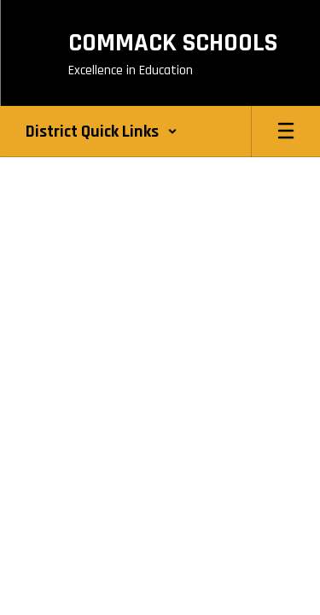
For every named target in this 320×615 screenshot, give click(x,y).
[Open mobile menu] (286, 131)
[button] (102, 131)
